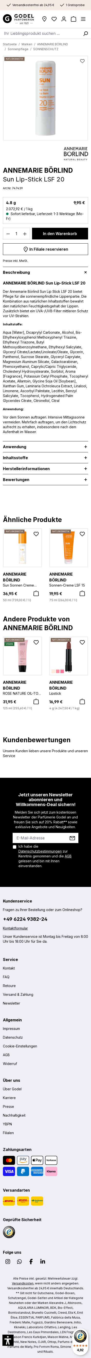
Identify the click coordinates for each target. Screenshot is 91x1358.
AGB (68, 856)
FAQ (6, 977)
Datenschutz (13, 1037)
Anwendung (14, 446)
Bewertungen (16, 479)
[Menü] (83, 19)
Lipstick (68, 687)
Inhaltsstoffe (15, 457)
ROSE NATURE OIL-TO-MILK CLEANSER (22, 687)
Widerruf (10, 1064)
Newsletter (11, 1003)
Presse (8, 1106)
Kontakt (9, 968)
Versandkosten (22, 1283)
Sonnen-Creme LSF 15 (68, 579)
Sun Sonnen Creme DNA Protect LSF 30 (22, 579)
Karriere (9, 1098)
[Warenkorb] (73, 19)
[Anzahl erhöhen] (25, 233)
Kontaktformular (15, 928)
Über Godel (12, 1089)
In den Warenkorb (60, 233)
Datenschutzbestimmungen (40, 851)
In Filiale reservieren (45, 248)
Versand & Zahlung (18, 994)
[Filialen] (44, 19)
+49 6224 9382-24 (25, 919)
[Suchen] (85, 33)
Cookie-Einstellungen (20, 1046)
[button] (8, 1340)
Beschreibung (16, 272)
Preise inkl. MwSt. (15, 261)
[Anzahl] (16, 233)
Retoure (9, 986)
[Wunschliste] (54, 19)
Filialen (8, 1133)
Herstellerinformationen (26, 468)
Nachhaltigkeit (14, 1115)
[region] (45, 99)
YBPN (7, 1124)
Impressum (11, 1028)
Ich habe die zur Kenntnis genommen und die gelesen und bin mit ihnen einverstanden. (45, 856)
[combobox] (40, 33)
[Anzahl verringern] (8, 233)
